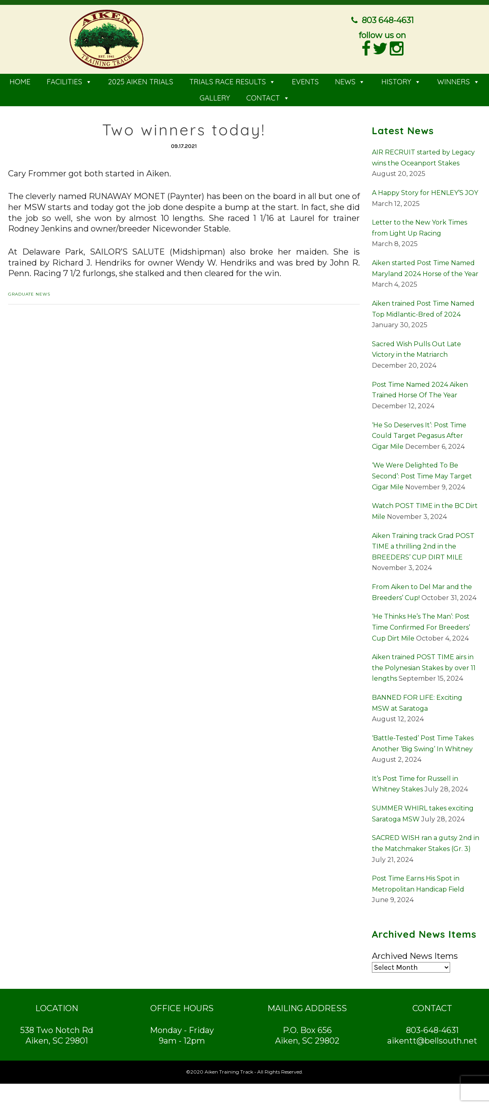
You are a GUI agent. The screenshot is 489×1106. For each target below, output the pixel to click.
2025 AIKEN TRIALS (140, 79)
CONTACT (268, 95)
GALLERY (214, 95)
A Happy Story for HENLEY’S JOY (425, 190)
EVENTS (305, 79)
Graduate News (29, 291)
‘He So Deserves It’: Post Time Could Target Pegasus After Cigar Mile (419, 433)
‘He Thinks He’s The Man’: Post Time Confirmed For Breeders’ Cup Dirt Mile (421, 624)
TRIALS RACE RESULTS (232, 79)
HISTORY (401, 79)
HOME (19, 79)
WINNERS (458, 79)
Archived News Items (415, 953)
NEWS (350, 79)
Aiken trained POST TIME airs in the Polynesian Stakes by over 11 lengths (424, 665)
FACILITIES (69, 79)
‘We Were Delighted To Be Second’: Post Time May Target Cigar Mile (422, 473)
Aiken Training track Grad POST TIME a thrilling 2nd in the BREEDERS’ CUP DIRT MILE (423, 543)
